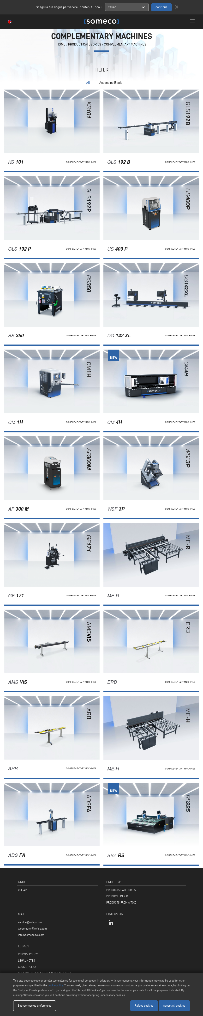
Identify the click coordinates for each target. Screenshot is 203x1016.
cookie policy (55, 985)
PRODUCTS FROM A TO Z (121, 902)
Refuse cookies (144, 1005)
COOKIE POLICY (27, 966)
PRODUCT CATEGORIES (84, 44)
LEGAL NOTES (26, 960)
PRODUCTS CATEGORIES (121, 890)
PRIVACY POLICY (28, 954)
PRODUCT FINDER (117, 896)
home (61, 44)
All (88, 83)
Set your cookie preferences (34, 1005)
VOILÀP (22, 890)
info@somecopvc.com (31, 934)
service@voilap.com (30, 922)
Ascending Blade (110, 83)
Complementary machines (125, 44)
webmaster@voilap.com (32, 928)
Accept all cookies (174, 1005)
